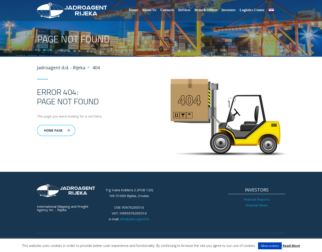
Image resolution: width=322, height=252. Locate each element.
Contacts (167, 10)
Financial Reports (257, 199)
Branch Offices (206, 10)
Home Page (57, 130)
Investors (228, 10)
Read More (291, 245)
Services (184, 10)
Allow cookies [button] (270, 246)
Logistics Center (252, 10)
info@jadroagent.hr (134, 219)
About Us (149, 10)
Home (133, 10)
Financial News (257, 205)
